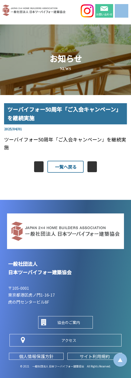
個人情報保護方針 (36, 356)
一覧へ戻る (65, 166)
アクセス (68, 340)
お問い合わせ (104, 14)
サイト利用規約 (95, 356)
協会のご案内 (68, 322)
